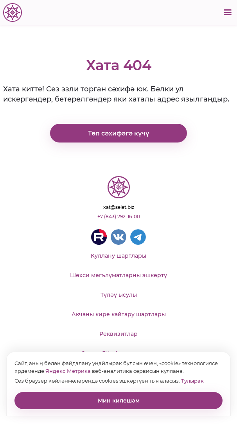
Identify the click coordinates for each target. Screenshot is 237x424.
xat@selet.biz (118, 207)
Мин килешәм (119, 400)
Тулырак (192, 381)
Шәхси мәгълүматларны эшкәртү (118, 275)
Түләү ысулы (119, 294)
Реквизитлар (118, 333)
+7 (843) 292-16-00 (118, 216)
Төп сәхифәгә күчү (118, 133)
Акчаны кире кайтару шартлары (119, 314)
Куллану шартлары (118, 255)
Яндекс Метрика (68, 371)
